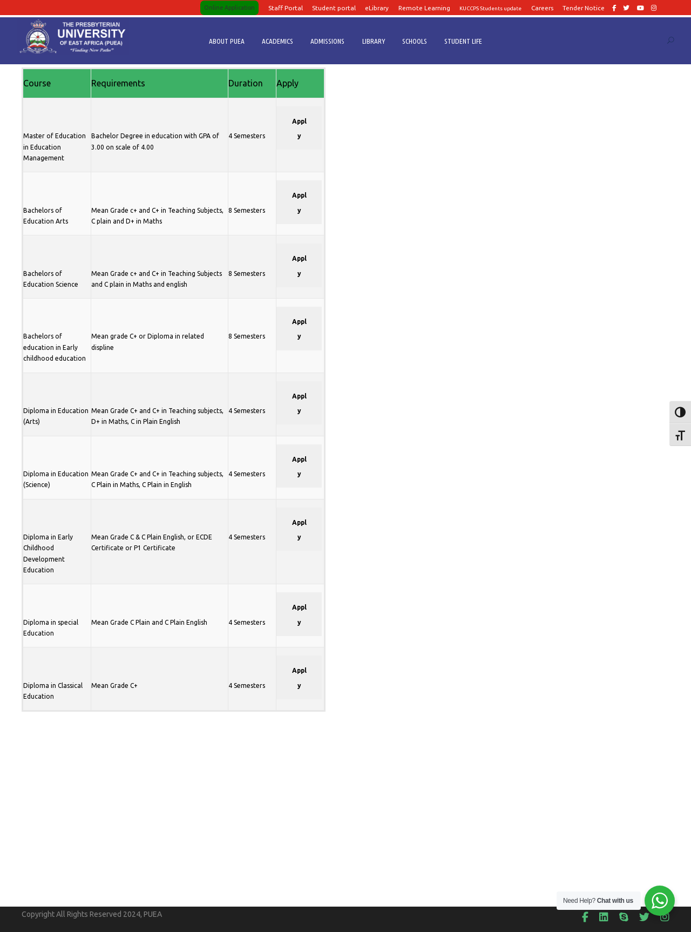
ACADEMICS (277, 41)
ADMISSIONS (327, 41)
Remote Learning (424, 7)
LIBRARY (373, 41)
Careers (542, 7)
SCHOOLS (414, 41)
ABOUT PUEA (227, 41)
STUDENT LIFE (463, 41)
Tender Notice (584, 7)
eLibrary (377, 7)
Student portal (334, 7)
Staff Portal (285, 7)
